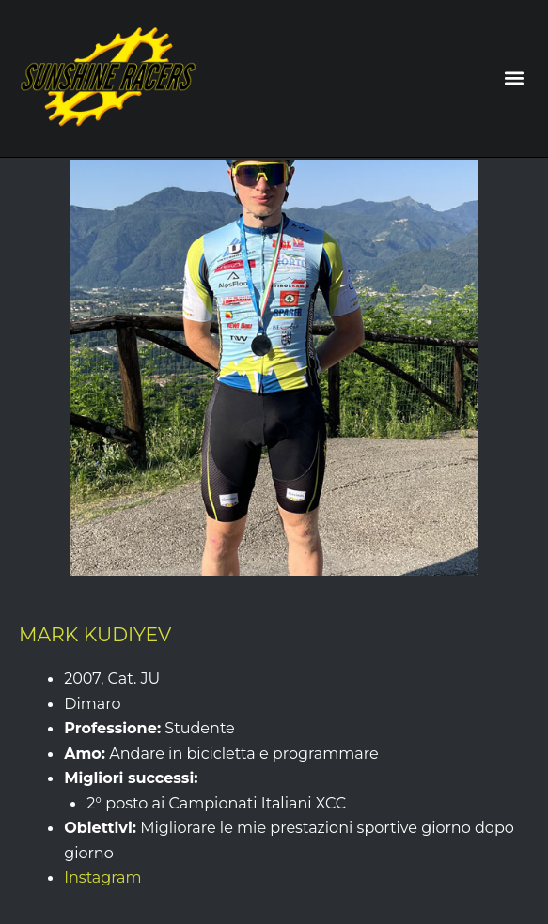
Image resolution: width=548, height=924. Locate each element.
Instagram (102, 877)
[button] (513, 78)
